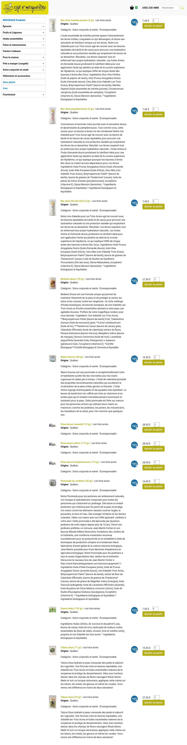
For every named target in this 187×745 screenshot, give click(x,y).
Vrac (5, 88)
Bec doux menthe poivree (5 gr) (77, 20)
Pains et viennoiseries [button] (14, 45)
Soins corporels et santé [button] (15, 69)
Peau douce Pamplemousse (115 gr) (80, 462)
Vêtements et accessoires (16, 76)
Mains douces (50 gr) (72, 357)
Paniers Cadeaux (12, 51)
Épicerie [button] (7, 26)
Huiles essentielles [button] (13, 38)
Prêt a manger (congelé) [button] (15, 63)
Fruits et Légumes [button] (12, 32)
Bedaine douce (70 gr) (72, 279)
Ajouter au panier (153, 25)
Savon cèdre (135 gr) (72, 608)
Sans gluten (9, 82)
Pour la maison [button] (11, 57)
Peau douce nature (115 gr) (75, 443)
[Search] (169, 8)
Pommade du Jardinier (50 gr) (76, 481)
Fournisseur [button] (9, 94)
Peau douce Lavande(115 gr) (76, 424)
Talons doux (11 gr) (71, 647)
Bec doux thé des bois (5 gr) (75, 201)
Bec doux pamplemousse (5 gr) (77, 108)
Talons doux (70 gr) (71, 697)
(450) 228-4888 (150, 7)
